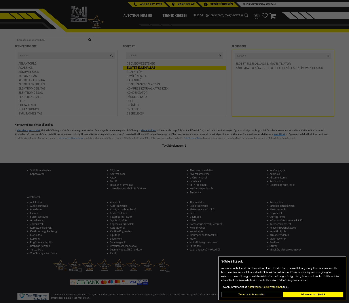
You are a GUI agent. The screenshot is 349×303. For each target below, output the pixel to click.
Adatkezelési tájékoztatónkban (265, 286)
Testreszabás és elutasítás (251, 294)
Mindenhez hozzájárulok (313, 294)
